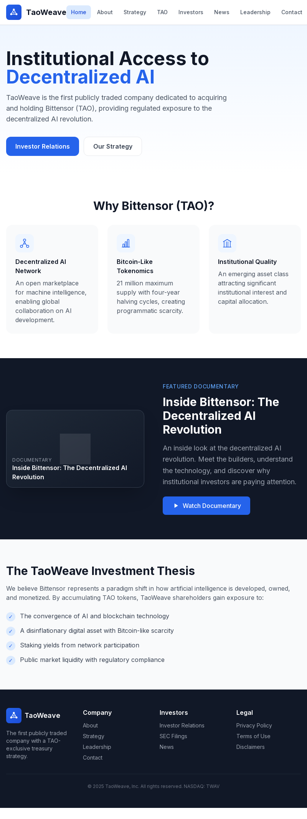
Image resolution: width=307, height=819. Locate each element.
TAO (162, 12)
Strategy (135, 12)
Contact (291, 12)
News (221, 12)
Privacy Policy (254, 725)
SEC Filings (173, 736)
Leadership (255, 12)
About (105, 12)
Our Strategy (112, 146)
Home (78, 12)
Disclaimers (250, 747)
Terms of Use (253, 736)
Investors (190, 12)
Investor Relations (42, 146)
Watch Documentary (206, 505)
